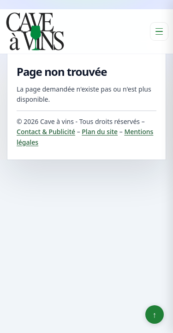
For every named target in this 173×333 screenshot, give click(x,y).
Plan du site (100, 131)
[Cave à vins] (35, 31)
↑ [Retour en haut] (155, 314)
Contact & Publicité (46, 131)
